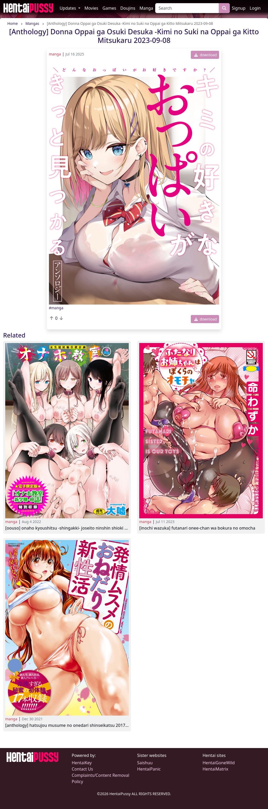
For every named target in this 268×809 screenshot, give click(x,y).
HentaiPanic (149, 769)
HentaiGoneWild (219, 763)
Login (255, 8)
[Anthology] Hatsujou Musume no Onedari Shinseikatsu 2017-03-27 (67, 725)
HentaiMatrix (215, 769)
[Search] (187, 8)
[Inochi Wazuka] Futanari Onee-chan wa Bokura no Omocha (197, 528)
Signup (238, 8)
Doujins (127, 8)
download (205, 54)
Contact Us (82, 769)
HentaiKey (82, 763)
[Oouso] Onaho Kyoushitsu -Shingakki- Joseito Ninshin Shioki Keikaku (67, 528)
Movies (91, 8)
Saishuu (145, 763)
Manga (146, 8)
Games (109, 8)
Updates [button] (68, 8)
